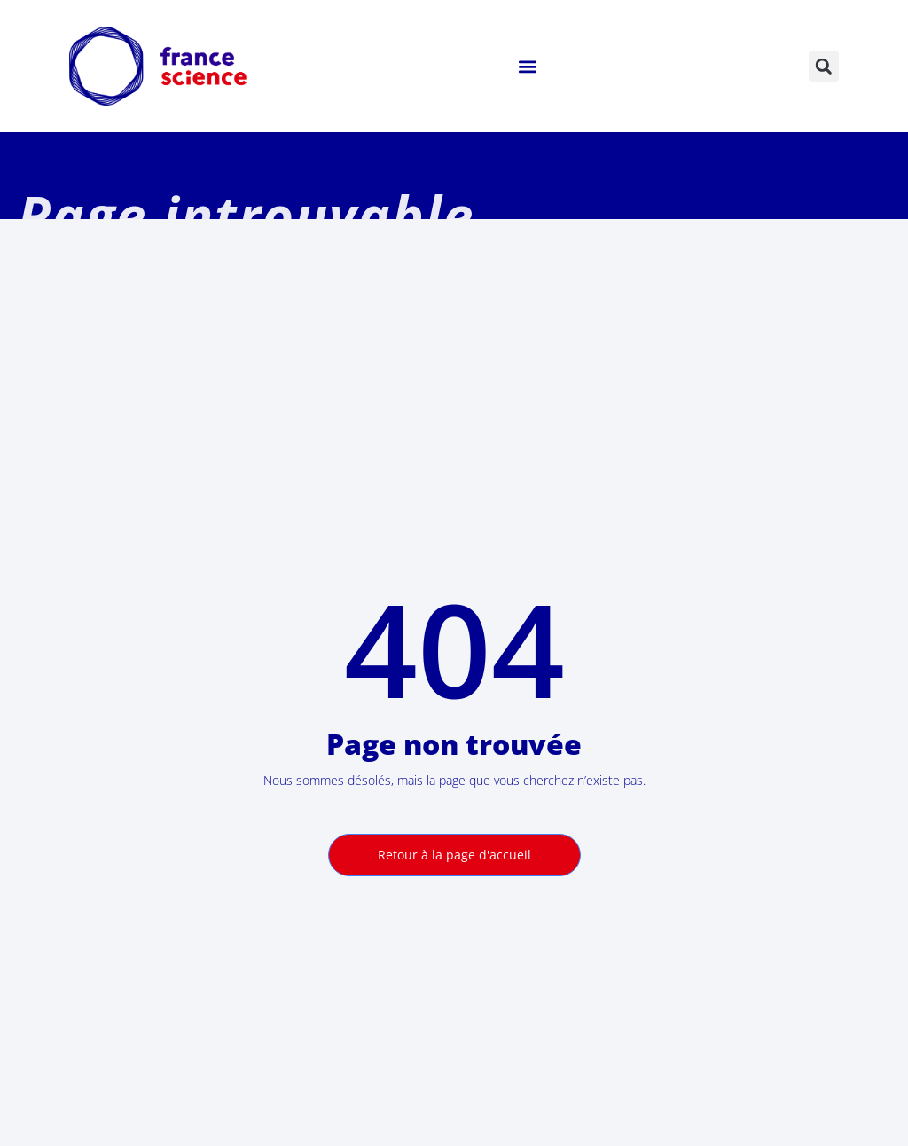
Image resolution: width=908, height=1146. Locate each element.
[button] (528, 66)
